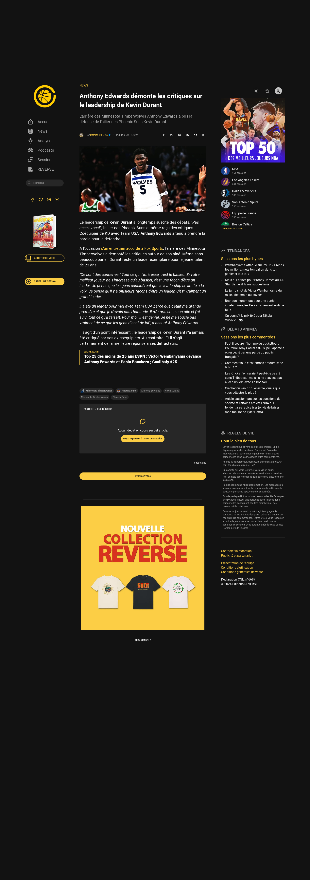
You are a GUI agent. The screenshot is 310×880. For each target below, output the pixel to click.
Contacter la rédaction (236, 551)
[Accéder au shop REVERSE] (267, 90)
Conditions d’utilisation (237, 567)
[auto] (256, 90)
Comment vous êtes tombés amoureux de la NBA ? (254, 365)
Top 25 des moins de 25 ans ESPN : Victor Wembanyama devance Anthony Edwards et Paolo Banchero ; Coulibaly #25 (142, 359)
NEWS (83, 85)
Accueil (38, 122)
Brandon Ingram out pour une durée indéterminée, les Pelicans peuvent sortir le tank (254, 305)
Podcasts (40, 150)
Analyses (40, 141)
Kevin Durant (172, 390)
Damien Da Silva (100, 135)
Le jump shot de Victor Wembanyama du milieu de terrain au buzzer (253, 293)
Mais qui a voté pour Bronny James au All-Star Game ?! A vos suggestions (254, 282)
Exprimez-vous (143, 476)
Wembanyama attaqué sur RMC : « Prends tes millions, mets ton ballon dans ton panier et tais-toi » (254, 269)
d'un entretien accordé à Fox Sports (132, 248)
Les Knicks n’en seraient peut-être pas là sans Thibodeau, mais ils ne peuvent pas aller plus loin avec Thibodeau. (253, 378)
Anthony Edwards (150, 390)
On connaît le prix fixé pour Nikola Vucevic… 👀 (248, 318)
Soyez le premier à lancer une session (143, 438)
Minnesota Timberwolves (94, 397)
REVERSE (40, 169)
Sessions (40, 160)
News (37, 131)
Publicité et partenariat (236, 555)
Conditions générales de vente (242, 572)
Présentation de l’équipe (237, 563)
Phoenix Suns (119, 397)
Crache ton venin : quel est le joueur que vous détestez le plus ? (252, 390)
